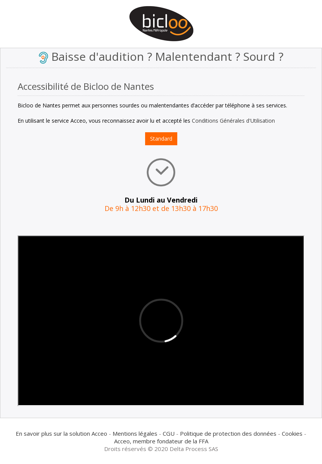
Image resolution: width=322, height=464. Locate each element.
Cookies (292, 433)
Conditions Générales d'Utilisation (233, 120)
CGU (169, 433)
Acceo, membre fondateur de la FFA (161, 441)
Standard (161, 138)
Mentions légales (135, 433)
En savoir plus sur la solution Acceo (61, 433)
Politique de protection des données (228, 433)
